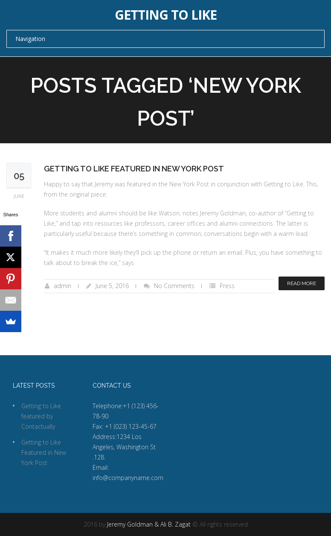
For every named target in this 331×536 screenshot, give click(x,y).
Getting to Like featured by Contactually (41, 416)
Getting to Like (166, 15)
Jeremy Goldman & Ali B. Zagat (149, 524)
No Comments (174, 286)
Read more (301, 283)
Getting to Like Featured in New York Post (134, 168)
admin (62, 286)
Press (227, 286)
